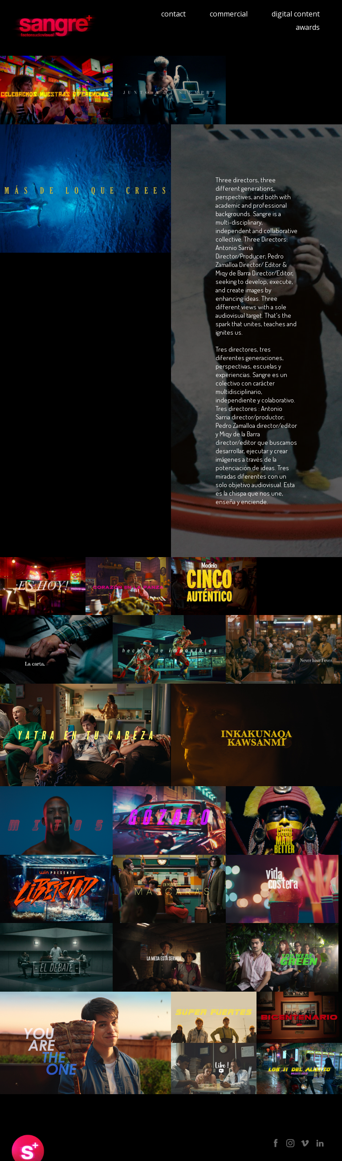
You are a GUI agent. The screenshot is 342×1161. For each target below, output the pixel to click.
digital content (296, 14)
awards (308, 27)
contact (173, 14)
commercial (229, 14)
